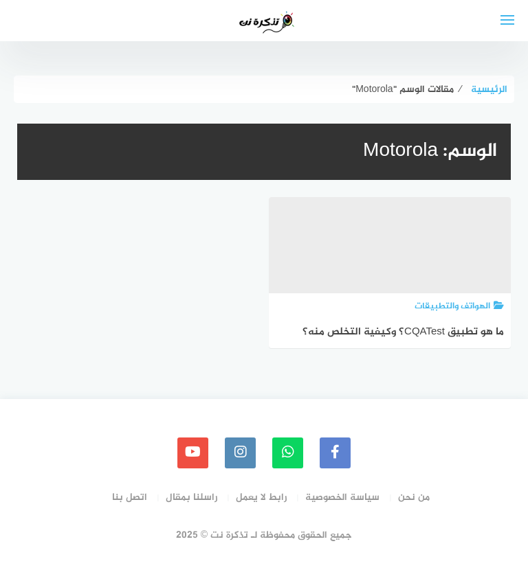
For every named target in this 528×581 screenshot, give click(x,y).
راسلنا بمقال (191, 497)
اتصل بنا (129, 497)
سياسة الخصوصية (342, 497)
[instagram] (240, 452)
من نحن (414, 497)
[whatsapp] (287, 452)
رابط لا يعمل (261, 497)
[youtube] (192, 452)
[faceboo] (335, 452)
